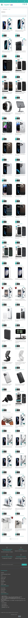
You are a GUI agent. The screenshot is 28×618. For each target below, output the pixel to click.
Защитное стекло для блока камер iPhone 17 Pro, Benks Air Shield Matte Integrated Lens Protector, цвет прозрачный (7, 530)
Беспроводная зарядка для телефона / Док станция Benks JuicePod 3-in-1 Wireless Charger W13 (7, 363)
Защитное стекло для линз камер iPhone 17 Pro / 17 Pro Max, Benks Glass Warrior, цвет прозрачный (20, 52)
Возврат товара (3, 578)
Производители (3, 581)
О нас (1, 575)
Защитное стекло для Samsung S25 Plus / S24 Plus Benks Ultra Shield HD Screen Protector (20, 509)
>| (17, 538)
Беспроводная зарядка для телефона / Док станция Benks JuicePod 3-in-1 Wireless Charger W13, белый (20, 363)
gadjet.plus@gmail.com (4, 605)
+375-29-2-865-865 (3, 604)
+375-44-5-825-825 (3, 602)
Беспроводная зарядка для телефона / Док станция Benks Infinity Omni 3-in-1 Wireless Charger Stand (20, 341)
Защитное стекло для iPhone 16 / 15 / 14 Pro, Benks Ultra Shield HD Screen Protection (20, 426)
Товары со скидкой (3, 584)
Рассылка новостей (3, 592)
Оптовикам (2, 572)
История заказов (3, 589)
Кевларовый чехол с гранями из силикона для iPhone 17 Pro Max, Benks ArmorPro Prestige (7, 93)
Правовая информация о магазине (5, 574)
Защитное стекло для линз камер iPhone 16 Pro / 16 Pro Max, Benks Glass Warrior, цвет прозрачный (20, 530)
